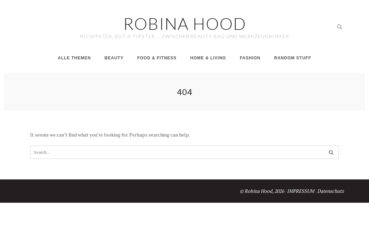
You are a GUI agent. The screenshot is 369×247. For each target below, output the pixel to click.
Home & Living (208, 58)
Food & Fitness (157, 58)
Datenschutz (330, 191)
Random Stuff (292, 58)
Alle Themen (74, 58)
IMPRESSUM (300, 191)
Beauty (114, 58)
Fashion (250, 58)
